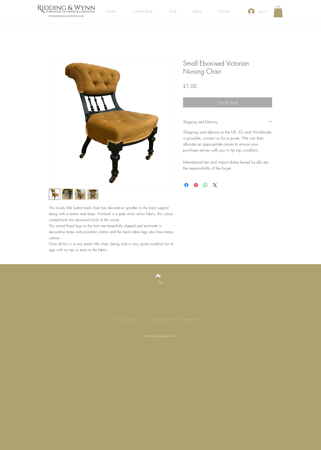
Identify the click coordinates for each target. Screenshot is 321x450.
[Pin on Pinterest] (196, 185)
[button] (278, 11)
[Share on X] (215, 185)
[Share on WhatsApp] (205, 185)
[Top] (160, 281)
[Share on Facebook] (186, 185)
